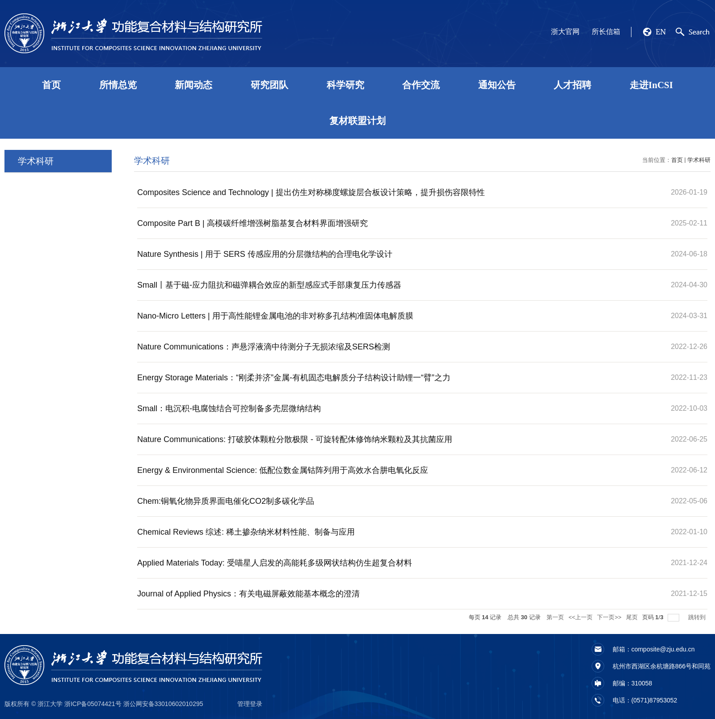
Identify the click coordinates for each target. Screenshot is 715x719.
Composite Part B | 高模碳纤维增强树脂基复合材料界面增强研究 (252, 223)
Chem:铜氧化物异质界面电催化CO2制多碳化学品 (225, 501)
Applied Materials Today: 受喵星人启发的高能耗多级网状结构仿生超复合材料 (274, 562)
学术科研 (699, 160)
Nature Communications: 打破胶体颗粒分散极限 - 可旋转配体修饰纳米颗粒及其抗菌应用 (294, 439)
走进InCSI (651, 85)
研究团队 (269, 85)
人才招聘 (572, 85)
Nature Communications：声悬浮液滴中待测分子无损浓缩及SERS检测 (263, 346)
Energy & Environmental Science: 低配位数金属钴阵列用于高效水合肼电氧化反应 (282, 470)
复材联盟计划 (357, 120)
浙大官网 (565, 31)
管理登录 (249, 704)
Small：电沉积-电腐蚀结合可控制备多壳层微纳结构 (229, 408)
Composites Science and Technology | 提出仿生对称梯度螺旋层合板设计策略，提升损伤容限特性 (311, 192)
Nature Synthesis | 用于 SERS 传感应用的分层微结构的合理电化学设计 (264, 254)
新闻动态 (193, 85)
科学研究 (345, 85)
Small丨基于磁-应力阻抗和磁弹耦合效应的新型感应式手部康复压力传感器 (269, 285)
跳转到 (697, 617)
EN (661, 31)
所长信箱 (606, 31)
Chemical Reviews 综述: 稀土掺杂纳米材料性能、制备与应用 (246, 532)
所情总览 (118, 85)
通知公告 (497, 85)
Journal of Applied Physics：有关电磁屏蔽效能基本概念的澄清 (248, 593)
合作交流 (421, 85)
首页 (51, 85)
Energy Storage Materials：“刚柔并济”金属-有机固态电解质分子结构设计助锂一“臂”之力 (293, 377)
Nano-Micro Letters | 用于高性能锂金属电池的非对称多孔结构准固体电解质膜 (275, 315)
